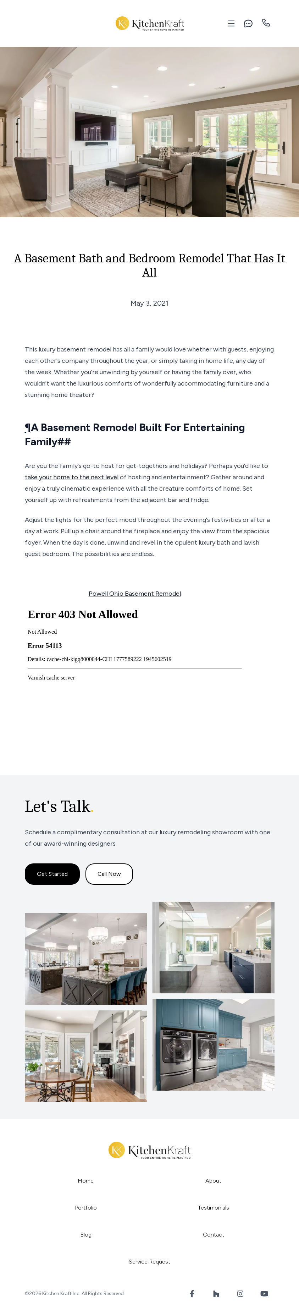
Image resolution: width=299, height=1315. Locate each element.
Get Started (52, 874)
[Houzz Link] (216, 1294)
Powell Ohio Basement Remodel (135, 594)
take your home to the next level (71, 477)
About (213, 1180)
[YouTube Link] (265, 1294)
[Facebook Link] (192, 1294)
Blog (86, 1234)
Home (86, 1180)
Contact (213, 1234)
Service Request (149, 1261)
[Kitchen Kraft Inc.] (150, 23)
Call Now (109, 874)
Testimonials (213, 1207)
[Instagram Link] (240, 1294)
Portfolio (86, 1207)
